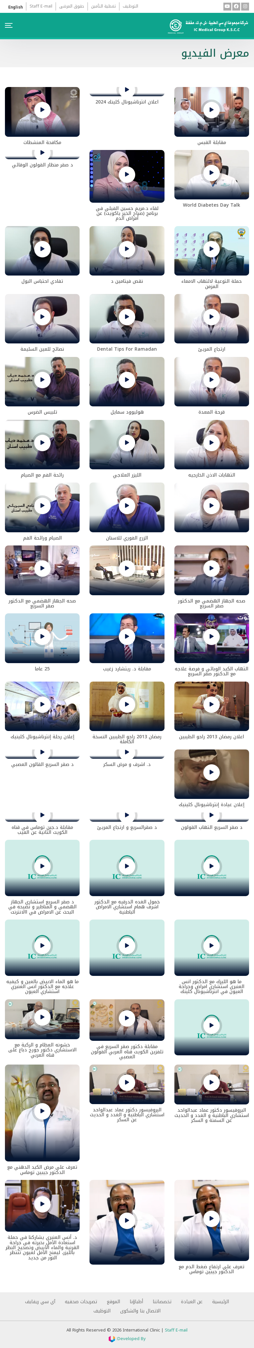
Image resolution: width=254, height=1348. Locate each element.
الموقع (113, 1301)
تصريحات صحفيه (81, 1301)
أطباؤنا (136, 1301)
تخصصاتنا (162, 1301)
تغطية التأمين (103, 6)
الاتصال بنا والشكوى (140, 1310)
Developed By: (127, 1338)
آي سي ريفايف (40, 1301)
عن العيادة (192, 1301)
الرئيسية (220, 1301)
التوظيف (130, 6)
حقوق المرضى (71, 6)
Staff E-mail (41, 6)
